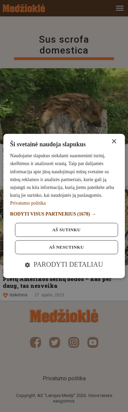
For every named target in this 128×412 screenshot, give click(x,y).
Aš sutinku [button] (66, 230)
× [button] (113, 141)
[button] (64, 214)
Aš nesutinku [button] (66, 247)
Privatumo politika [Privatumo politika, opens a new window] (28, 203)
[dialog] (64, 206)
